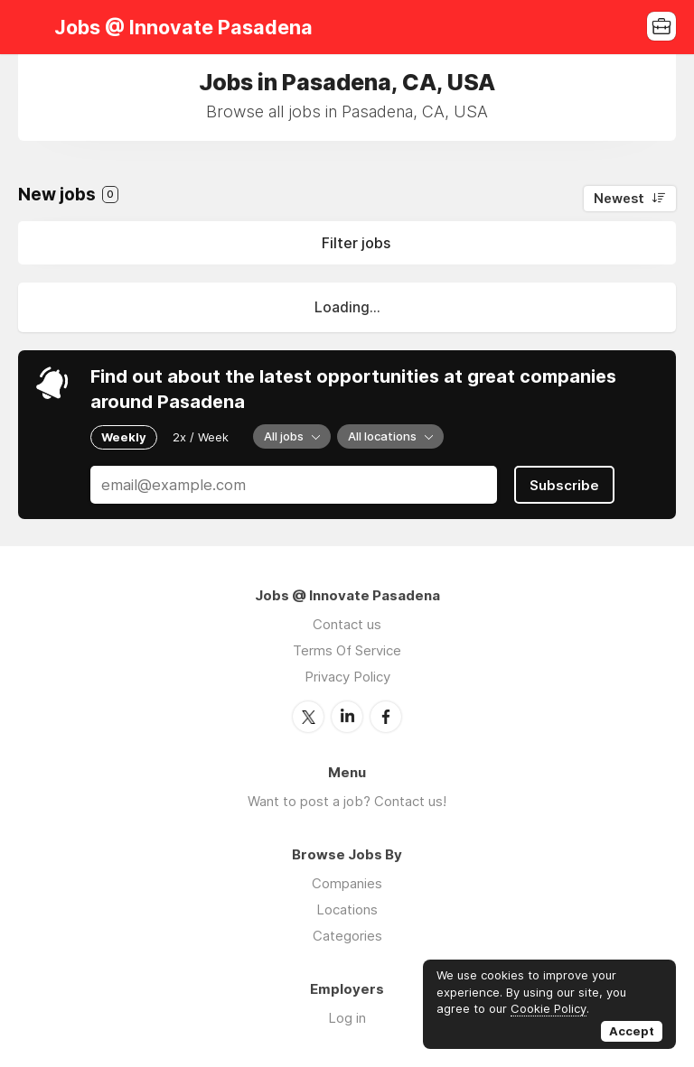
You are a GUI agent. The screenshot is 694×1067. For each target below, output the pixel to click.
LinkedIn (347, 716)
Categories (347, 935)
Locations (347, 909)
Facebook (385, 716)
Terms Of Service (347, 650)
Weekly (123, 437)
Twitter (308, 716)
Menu (31, 27)
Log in (347, 1017)
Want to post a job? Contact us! (347, 801)
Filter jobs (356, 243)
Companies (347, 883)
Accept (631, 1031)
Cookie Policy (548, 1008)
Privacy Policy (347, 676)
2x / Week (201, 437)
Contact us (347, 624)
